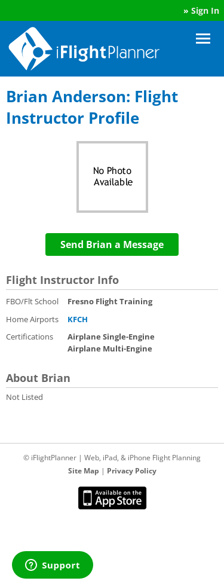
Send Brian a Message (112, 244)
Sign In (205, 10)
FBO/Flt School (32, 301)
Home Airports (32, 319)
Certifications (29, 336)
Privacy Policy (132, 471)
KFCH (77, 319)
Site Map (83, 471)
